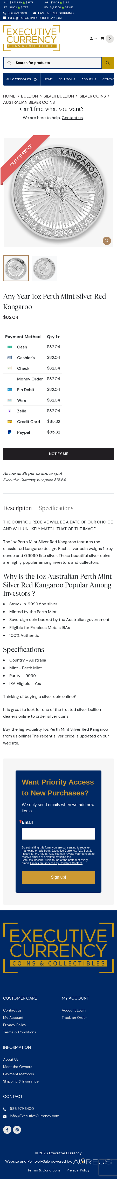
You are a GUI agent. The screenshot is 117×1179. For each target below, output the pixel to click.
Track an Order (74, 1017)
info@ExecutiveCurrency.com (35, 18)
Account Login (74, 1010)
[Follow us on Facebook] (7, 1130)
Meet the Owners (17, 1066)
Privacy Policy (14, 1024)
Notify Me (58, 453)
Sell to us (67, 79)
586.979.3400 (17, 13)
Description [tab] (17, 508)
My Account (13, 1017)
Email (27, 822)
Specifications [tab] (56, 508)
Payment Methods (18, 1074)
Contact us (72, 117)
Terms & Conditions (19, 1032)
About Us (88, 79)
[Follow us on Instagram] (17, 1130)
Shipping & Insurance (21, 1081)
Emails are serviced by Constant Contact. (56, 863)
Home (48, 79)
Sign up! (58, 877)
